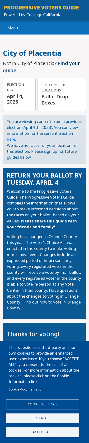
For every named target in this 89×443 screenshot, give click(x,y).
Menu (11, 28)
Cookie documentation (26, 389)
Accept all (42, 432)
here (11, 139)
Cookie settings (42, 404)
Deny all (42, 418)
